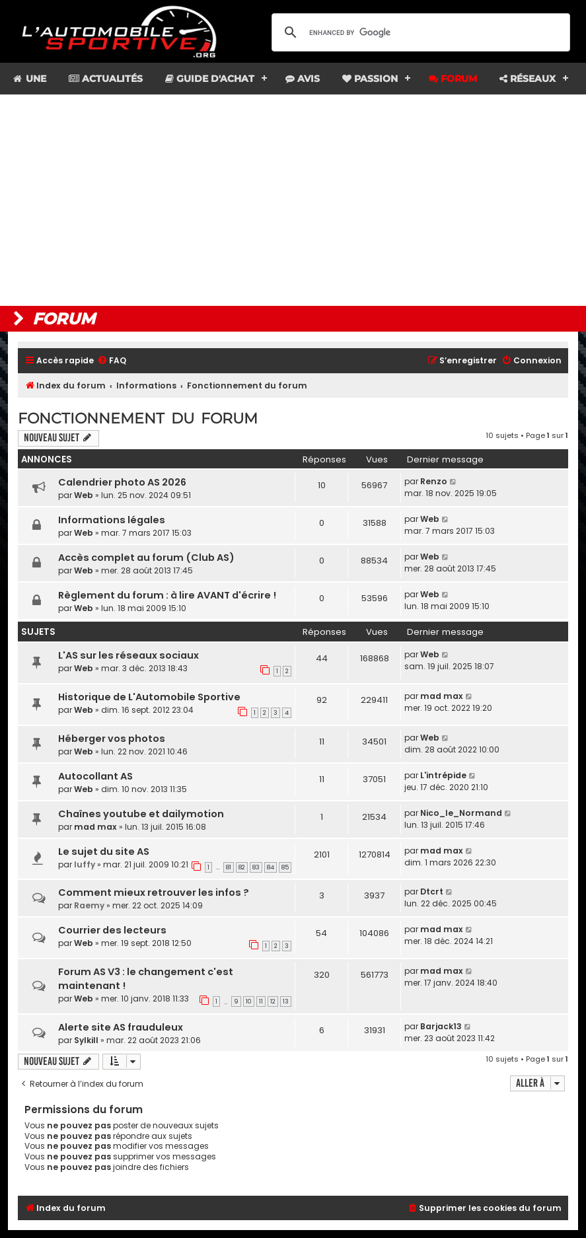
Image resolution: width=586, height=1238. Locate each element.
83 (256, 867)
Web (83, 495)
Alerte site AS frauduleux (120, 1027)
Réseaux (527, 79)
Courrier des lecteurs (112, 930)
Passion (370, 79)
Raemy (89, 905)
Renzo (433, 481)
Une (28, 79)
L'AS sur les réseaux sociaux (128, 655)
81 (228, 867)
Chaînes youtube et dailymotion (141, 813)
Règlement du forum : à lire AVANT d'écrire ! (167, 595)
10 (249, 1001)
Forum (453, 79)
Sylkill (86, 1040)
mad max (441, 696)
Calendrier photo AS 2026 (122, 482)
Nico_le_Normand (461, 813)
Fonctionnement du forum (138, 418)
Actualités (106, 79)
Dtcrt (431, 891)
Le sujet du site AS (103, 851)
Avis (302, 79)
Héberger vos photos (111, 738)
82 (241, 867)
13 (286, 1001)
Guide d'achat (209, 79)
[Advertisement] (293, 200)
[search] (419, 32)
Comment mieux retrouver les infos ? (153, 892)
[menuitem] (111, 361)
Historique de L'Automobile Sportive (149, 697)
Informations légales (111, 520)
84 (270, 867)
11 (261, 1001)
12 (272, 1001)
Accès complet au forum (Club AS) (146, 557)
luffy (84, 864)
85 (285, 867)
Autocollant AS (95, 776)
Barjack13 (441, 1026)
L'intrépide (443, 775)
